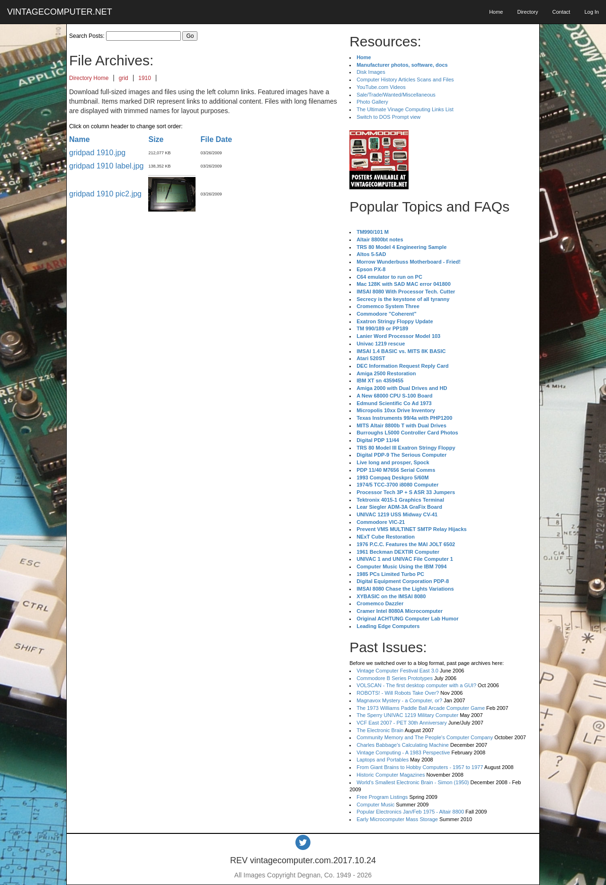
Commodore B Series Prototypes (394, 678)
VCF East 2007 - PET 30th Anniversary (401, 723)
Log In (591, 12)
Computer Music (375, 804)
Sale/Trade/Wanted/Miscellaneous (396, 94)
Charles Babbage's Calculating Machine (402, 745)
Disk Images (370, 72)
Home (496, 12)
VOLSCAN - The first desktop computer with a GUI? (416, 685)
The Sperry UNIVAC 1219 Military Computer (407, 715)
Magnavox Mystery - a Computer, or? (399, 700)
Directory (527, 12)
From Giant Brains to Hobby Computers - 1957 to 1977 (419, 767)
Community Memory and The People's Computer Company (424, 737)
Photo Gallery (372, 102)
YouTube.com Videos (381, 87)
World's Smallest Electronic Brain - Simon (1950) (412, 782)
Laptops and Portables (382, 759)
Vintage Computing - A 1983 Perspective (403, 752)
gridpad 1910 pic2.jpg (105, 194)
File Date (216, 139)
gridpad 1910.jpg (97, 153)
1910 (144, 78)
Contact (561, 12)
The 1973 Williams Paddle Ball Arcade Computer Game (420, 708)
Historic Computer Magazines (390, 775)
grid (123, 78)
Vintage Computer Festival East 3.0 (397, 670)
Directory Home (88, 78)
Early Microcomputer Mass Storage (397, 819)
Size (155, 139)
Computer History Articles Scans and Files (405, 79)
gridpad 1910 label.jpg (106, 166)
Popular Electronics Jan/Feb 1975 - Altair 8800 (410, 811)
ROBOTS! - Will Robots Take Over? (397, 693)
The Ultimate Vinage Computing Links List (405, 109)
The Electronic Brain (379, 730)
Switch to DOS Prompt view (388, 117)
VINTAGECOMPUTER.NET (59, 12)
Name (79, 139)
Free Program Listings (382, 797)
